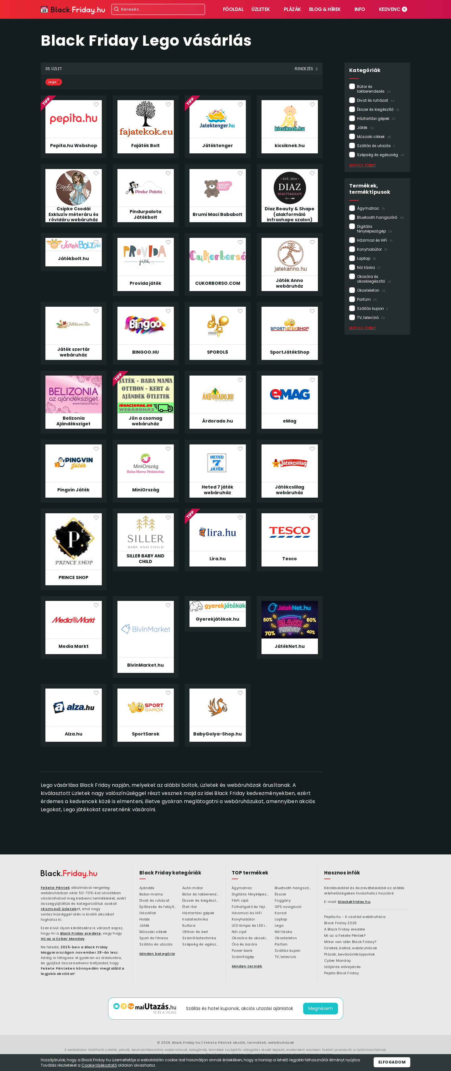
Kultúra (188, 926)
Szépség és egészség (380, 154)
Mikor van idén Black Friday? (350, 942)
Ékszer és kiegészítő (378, 109)
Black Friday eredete (80, 933)
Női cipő (239, 932)
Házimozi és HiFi (374, 240)
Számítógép (243, 957)
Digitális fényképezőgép (374, 229)
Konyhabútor (372, 249)
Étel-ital (189, 907)
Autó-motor (192, 888)
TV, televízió (371, 317)
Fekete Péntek (55, 887)
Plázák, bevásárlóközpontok (349, 954)
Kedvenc (393, 9)
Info (360, 9)
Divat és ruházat (375, 100)
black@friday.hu (354, 901)
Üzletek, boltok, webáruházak (350, 948)
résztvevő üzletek (58, 908)
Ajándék (146, 888)
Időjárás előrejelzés (342, 967)
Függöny (283, 901)
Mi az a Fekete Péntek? (345, 936)
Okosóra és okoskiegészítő (374, 279)
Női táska (369, 267)
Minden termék (247, 966)
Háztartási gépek (376, 118)
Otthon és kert (195, 932)
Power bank (242, 951)
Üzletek (260, 9)
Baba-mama (151, 894)
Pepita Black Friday (341, 973)
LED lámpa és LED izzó (250, 926)
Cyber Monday (337, 961)
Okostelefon (371, 290)
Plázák (292, 9)
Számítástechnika (199, 938)
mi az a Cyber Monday (63, 938)
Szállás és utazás (376, 145)
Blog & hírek (325, 9)
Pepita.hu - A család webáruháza (355, 917)
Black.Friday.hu (186, 1042)
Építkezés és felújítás (157, 907)
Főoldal (233, 9)
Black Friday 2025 (340, 923)
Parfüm (367, 299)
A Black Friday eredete (344, 929)
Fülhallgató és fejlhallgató (250, 907)
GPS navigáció (288, 907)
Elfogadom (392, 1062)
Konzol (281, 913)
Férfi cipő (240, 901)
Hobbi (144, 919)
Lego (52, 82)
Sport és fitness (153, 938)
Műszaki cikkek (374, 136)
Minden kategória (157, 953)
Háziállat (147, 913)
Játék (365, 127)
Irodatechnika (195, 919)
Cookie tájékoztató (99, 1065)
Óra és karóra (244, 944)
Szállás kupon (372, 308)
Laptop (366, 258)
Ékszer (281, 894)
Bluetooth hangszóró (380, 217)
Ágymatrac (371, 208)
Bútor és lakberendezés (374, 89)
